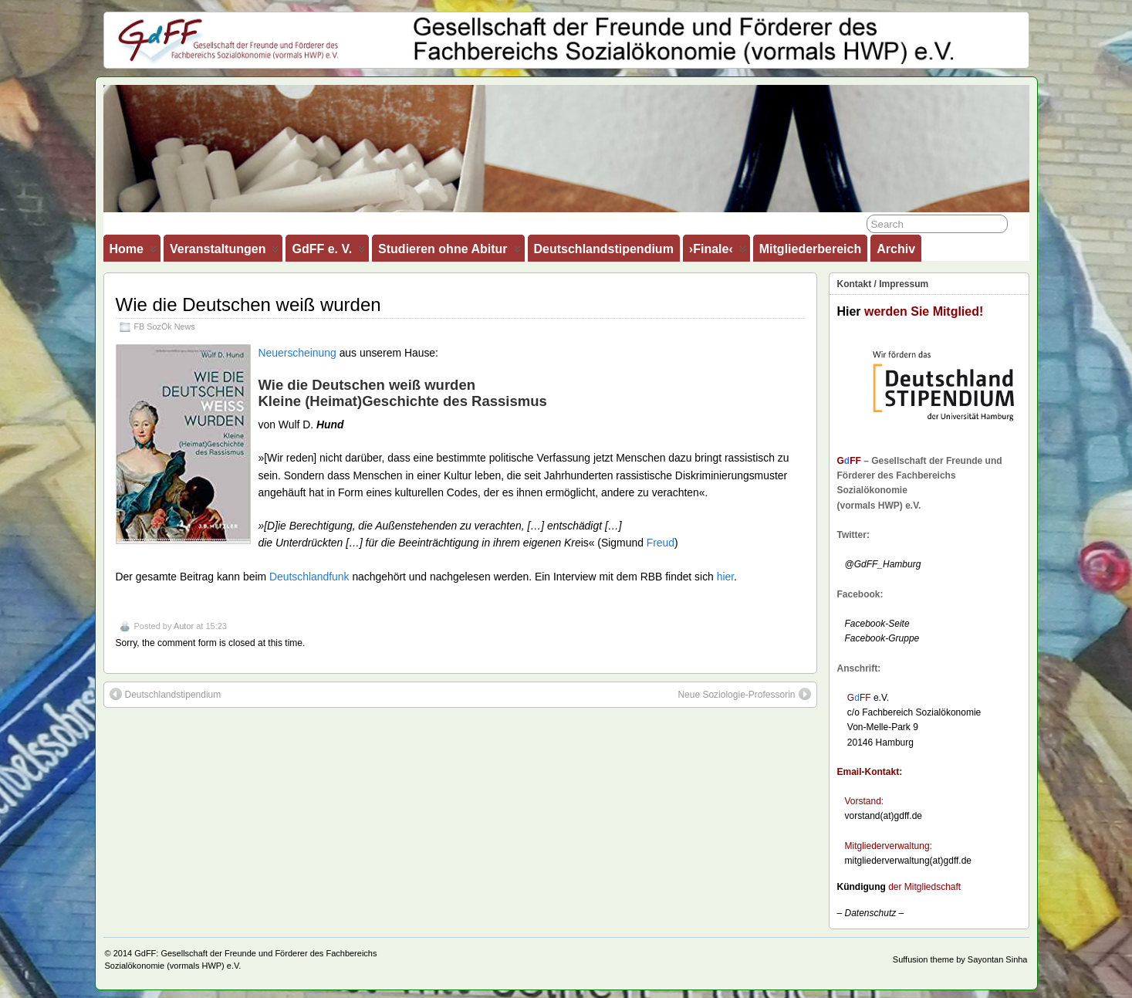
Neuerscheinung (299, 353)
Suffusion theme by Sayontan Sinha (960, 959)
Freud (660, 542)
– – (870, 913)
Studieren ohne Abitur (449, 252)
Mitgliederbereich (810, 248)
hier (725, 576)
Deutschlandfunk (309, 576)
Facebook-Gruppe (878, 638)
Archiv (896, 248)
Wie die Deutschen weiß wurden (248, 304)
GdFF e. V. (328, 252)
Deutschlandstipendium (604, 248)
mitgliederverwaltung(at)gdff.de (908, 860)
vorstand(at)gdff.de (884, 815)
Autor (184, 626)
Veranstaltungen (224, 252)
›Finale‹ (717, 252)
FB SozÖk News (164, 326)
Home (133, 252)
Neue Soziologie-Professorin (744, 694)
